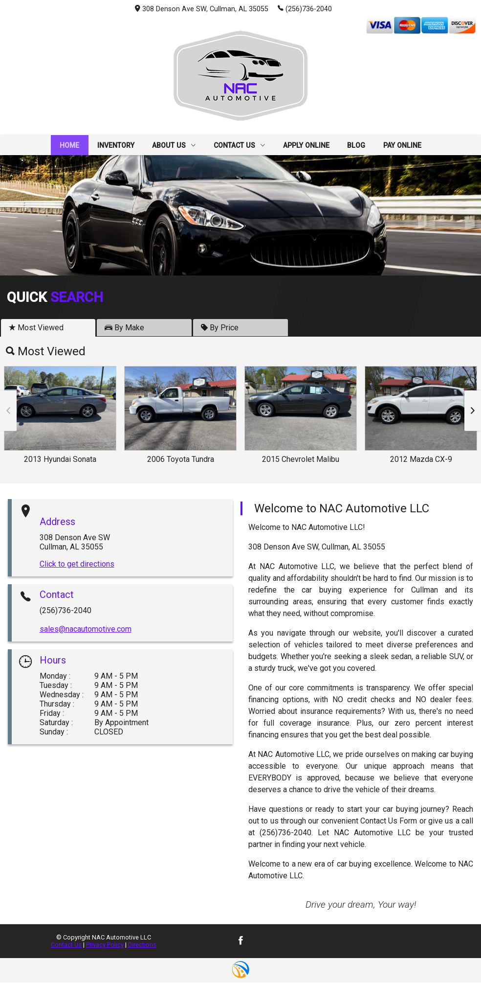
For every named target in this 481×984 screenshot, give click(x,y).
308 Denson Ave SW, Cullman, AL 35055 (201, 9)
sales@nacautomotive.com (85, 630)
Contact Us (66, 946)
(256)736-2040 (305, 8)
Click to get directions (77, 565)
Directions (142, 946)
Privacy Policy (105, 946)
